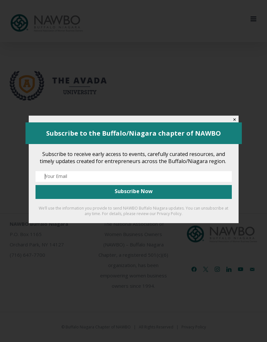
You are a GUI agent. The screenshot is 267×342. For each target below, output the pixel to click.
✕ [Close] (234, 119)
